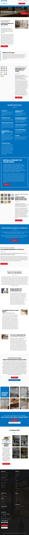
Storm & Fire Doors (3, 504)
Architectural (17, 499)
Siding (23, 6)
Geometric (16, 483)
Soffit (16, 502)
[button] (27, 0)
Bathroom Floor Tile (3, 477)
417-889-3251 (4, 517)
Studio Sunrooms (17, 507)
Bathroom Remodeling (4, 6)
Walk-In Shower (3, 483)
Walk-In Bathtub (3, 485)
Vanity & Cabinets (3, 482)
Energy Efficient (17, 488)
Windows (16, 6)
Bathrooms (3, 471)
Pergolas (2, 494)
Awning (16, 485)
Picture (16, 482)
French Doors (3, 501)
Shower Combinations (4, 480)
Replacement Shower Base (4, 479)
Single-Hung (17, 474)
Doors (9, 6)
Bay (15, 477)
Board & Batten (17, 497)
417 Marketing (24, 533)
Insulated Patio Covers (4, 496)
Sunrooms (26, 6)
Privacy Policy (18, 533)
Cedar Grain (17, 496)
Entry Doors (2, 499)
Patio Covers (12, 6)
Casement (16, 480)
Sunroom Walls (17, 509)
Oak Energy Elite (17, 494)
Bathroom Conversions (4, 474)
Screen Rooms (19, 6)
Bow (16, 479)
